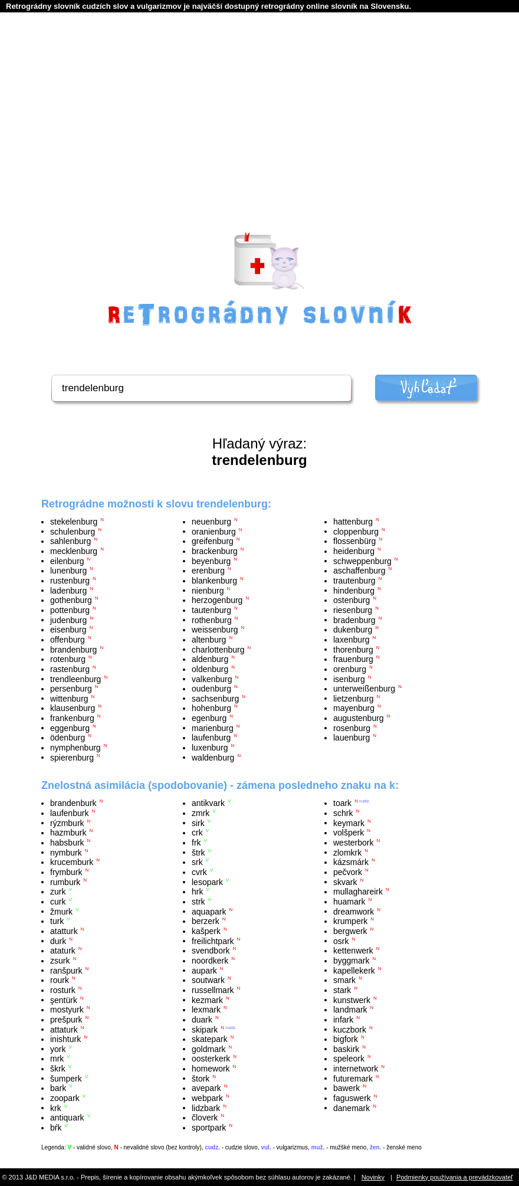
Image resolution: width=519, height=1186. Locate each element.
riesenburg (352, 610)
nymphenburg (75, 747)
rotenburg (68, 659)
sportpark (209, 1127)
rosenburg (351, 727)
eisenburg (68, 629)
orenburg (349, 669)
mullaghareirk (358, 891)
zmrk (200, 813)
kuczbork (349, 1029)
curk (57, 901)
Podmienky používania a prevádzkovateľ (454, 1177)
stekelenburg (73, 521)
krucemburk (71, 862)
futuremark (353, 1078)
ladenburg (68, 590)
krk (55, 1107)
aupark (204, 970)
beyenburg (211, 560)
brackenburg (215, 551)
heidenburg (354, 551)
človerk (205, 1117)
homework (211, 1068)
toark (342, 803)
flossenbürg (354, 541)
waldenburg (213, 757)
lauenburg (351, 737)
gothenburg (71, 600)
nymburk (66, 852)
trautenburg (354, 580)
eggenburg (70, 727)
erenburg (208, 570)
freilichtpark (213, 940)
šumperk (66, 1078)
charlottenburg (218, 649)
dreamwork (353, 911)
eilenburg (67, 560)
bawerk (346, 1088)
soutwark (208, 980)
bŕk (55, 1127)
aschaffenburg (359, 570)
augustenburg (358, 718)
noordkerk (210, 960)
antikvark (208, 803)
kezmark (207, 999)
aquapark (209, 911)
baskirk (346, 1048)
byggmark (351, 960)
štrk (198, 852)
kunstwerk (351, 999)
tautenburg (211, 610)
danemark (351, 1107)
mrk (57, 1058)
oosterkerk (211, 1058)
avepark (206, 1088)
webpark (207, 1098)
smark (344, 980)
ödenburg (67, 737)
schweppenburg (362, 560)
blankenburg (214, 580)
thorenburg (353, 649)
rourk (59, 980)
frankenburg (72, 718)
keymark (348, 822)
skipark (205, 1029)
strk (198, 901)
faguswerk (352, 1098)
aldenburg (210, 659)
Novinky (373, 1177)
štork (200, 1078)
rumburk (65, 881)
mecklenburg (73, 551)
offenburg (67, 639)
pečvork (347, 872)
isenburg (349, 678)
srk (197, 862)
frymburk (66, 872)
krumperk (350, 921)
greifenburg (213, 541)
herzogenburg (217, 600)
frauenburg (353, 659)
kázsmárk (351, 862)
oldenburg (210, 669)
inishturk (65, 1039)
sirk (198, 822)
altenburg (209, 639)
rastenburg (70, 669)
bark (58, 1088)
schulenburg (72, 531)
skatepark (210, 1039)
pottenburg (70, 610)
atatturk (64, 931)
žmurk (61, 911)
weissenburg (215, 629)
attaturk (64, 1029)
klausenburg (72, 708)
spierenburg (72, 757)
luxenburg (210, 747)
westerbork (353, 842)
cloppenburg (356, 531)
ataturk (62, 950)
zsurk (60, 960)
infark (343, 1019)
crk (197, 832)
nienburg (208, 590)
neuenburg (211, 521)
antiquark (67, 1117)
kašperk (206, 931)
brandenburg (73, 649)
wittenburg (69, 698)
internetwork (355, 1068)
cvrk (199, 872)
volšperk (348, 832)
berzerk (205, 921)
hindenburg (354, 590)
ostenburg (351, 600)
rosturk (62, 990)
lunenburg (68, 570)
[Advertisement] (259, 136)
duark (202, 1019)
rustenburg (70, 580)
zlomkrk (347, 852)
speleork (348, 1058)
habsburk (67, 842)
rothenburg (212, 619)
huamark (349, 901)
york (57, 1048)
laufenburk (69, 813)
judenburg (68, 619)
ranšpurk (66, 970)
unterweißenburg (364, 688)
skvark (345, 881)
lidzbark (206, 1107)
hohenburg (211, 708)
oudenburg (211, 688)
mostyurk (67, 1009)
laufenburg (211, 737)
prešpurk (66, 1019)
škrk (57, 1068)
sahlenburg (70, 541)
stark (342, 990)
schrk (343, 813)
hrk (197, 891)
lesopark (207, 881)
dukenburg (352, 629)
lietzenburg (353, 698)
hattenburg (353, 521)
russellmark (213, 990)
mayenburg (354, 708)
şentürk (63, 999)
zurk (57, 891)
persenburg (71, 688)
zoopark (65, 1098)
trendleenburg (75, 678)
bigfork (345, 1039)
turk (57, 921)
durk (58, 940)
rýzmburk (67, 822)
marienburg (213, 727)
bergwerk (350, 931)
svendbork (211, 950)
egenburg (209, 718)
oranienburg (214, 531)
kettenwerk (353, 950)
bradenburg (354, 619)
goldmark (209, 1048)
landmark (350, 1009)
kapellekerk (354, 970)
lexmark (206, 1009)
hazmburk (68, 832)
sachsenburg (215, 698)
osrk (341, 940)
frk (196, 842)
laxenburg (351, 639)
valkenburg (212, 678)
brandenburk (73, 803)
